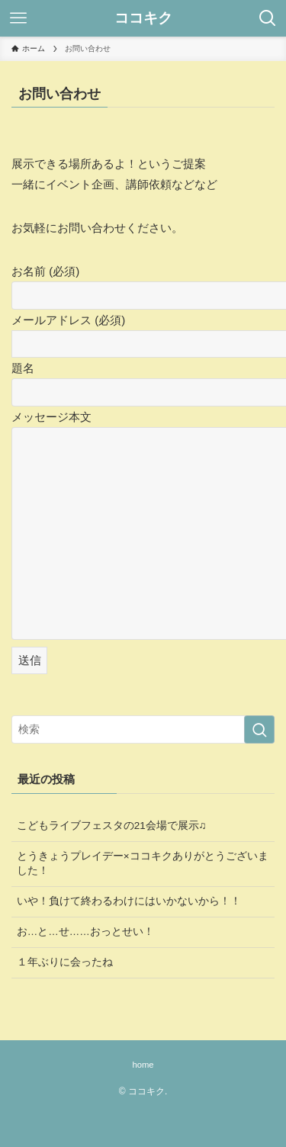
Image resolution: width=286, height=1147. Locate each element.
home (142, 1064)
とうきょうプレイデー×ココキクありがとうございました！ (142, 863)
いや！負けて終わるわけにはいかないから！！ (129, 901)
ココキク (143, 18)
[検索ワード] (143, 729)
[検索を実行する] (259, 729)
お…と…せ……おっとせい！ (85, 931)
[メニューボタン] (18, 18)
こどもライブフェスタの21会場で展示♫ (112, 825)
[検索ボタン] (267, 18)
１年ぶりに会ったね (65, 962)
